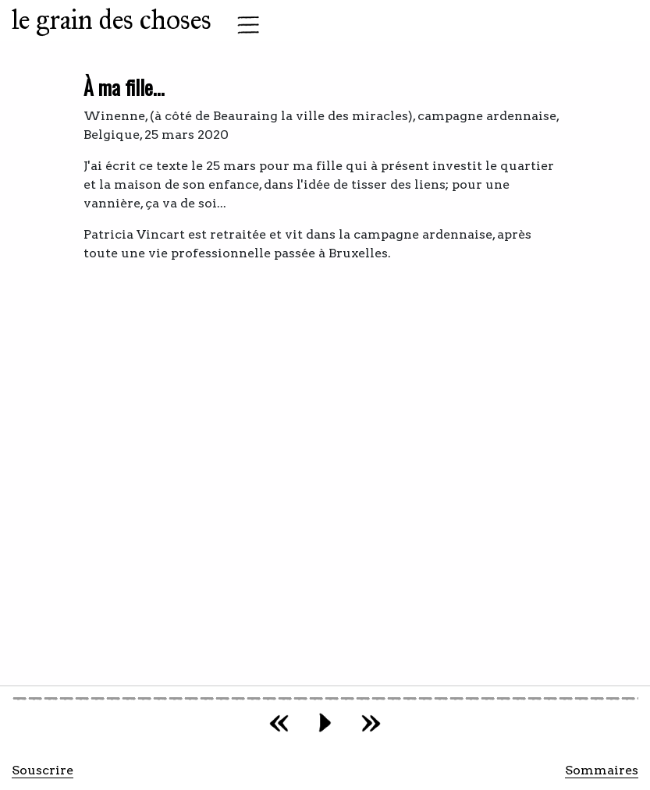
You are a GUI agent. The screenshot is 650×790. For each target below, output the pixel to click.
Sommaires (601, 770)
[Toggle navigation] (243, 25)
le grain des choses (111, 20)
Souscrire (42, 770)
